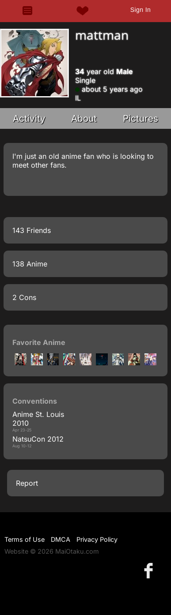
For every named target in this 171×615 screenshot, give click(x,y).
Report (27, 483)
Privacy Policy (97, 539)
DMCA (60, 539)
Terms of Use (24, 539)
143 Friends (31, 230)
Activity (29, 118)
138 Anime (29, 263)
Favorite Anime (38, 342)
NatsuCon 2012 (38, 439)
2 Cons (24, 297)
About (84, 118)
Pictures (140, 118)
